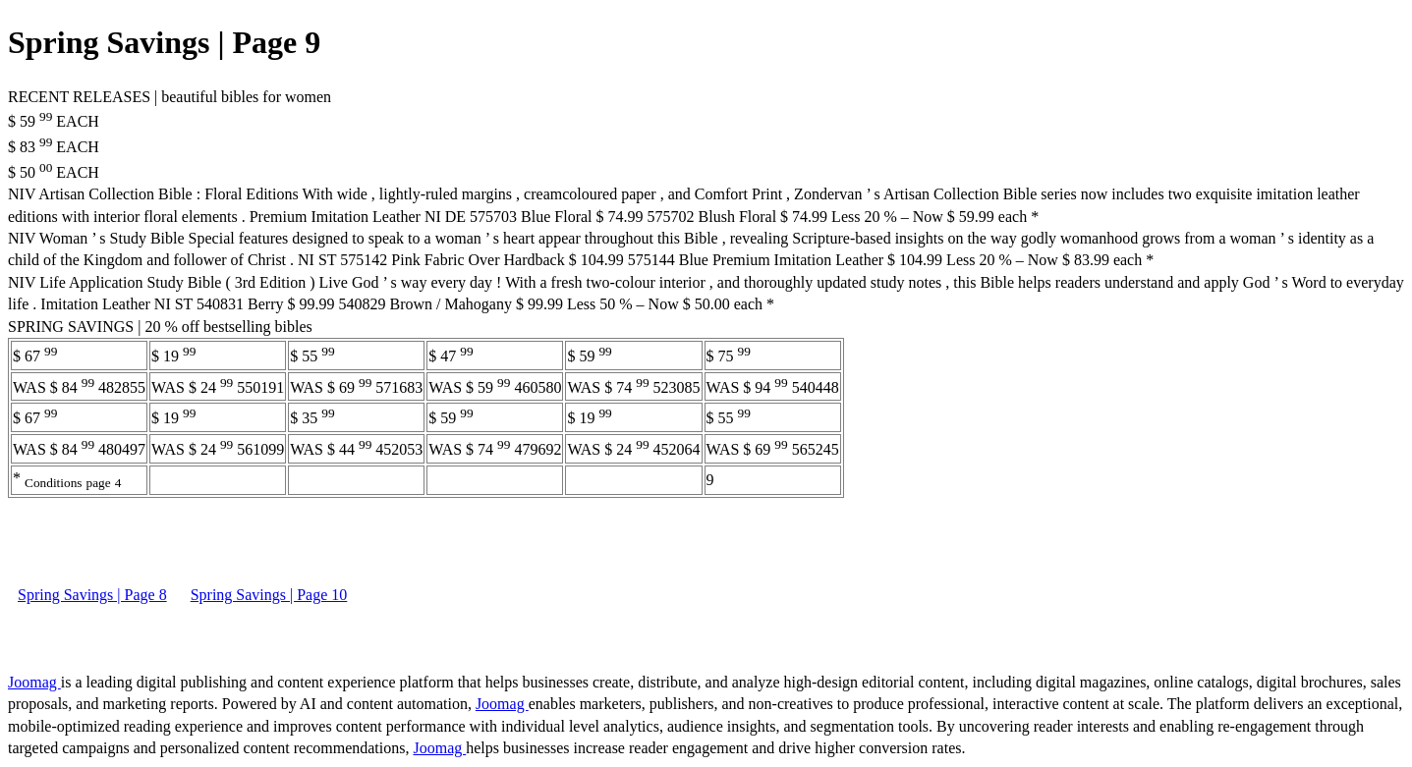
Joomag (34, 682)
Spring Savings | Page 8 (92, 594)
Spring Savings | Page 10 (269, 594)
